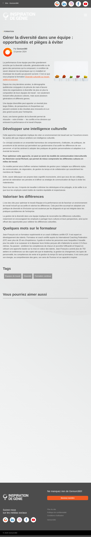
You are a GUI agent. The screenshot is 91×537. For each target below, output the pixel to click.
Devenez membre (68, 498)
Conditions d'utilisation (55, 515)
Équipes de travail (12, 276)
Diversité (27, 276)
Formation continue (43, 276)
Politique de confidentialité (56, 512)
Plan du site (51, 509)
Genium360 (51, 520)
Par (20, 49)
